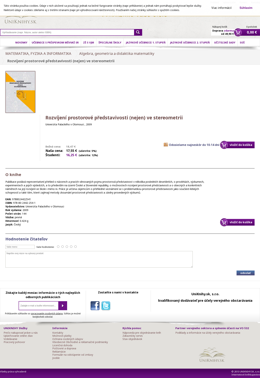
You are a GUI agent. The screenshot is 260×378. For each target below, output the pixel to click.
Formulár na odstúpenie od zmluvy (72, 354)
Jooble (56, 358)
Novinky (21, 42)
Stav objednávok (132, 339)
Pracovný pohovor (14, 342)
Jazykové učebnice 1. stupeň (145, 42)
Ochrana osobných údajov (67, 339)
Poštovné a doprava (64, 348)
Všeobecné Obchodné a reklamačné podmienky (80, 342)
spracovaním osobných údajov (47, 313)
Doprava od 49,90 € (223, 30)
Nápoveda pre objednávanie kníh (142, 332)
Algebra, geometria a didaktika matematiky (116, 53)
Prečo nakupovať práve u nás (21, 332)
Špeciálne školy (110, 42)
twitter (106, 306)
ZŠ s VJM (88, 42)
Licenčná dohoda (62, 345)
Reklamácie (59, 351)
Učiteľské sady (224, 42)
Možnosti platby (61, 335)
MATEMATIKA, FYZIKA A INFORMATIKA (38, 53)
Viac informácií (221, 8)
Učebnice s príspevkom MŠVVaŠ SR (55, 42)
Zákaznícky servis (133, 335)
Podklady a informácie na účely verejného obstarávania (207, 332)
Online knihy (21, 16)
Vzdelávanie (10, 339)
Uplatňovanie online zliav (18, 335)
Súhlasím (246, 7)
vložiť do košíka (241, 145)
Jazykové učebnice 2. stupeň (190, 42)
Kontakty (57, 332)
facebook (95, 306)
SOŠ (242, 42)
